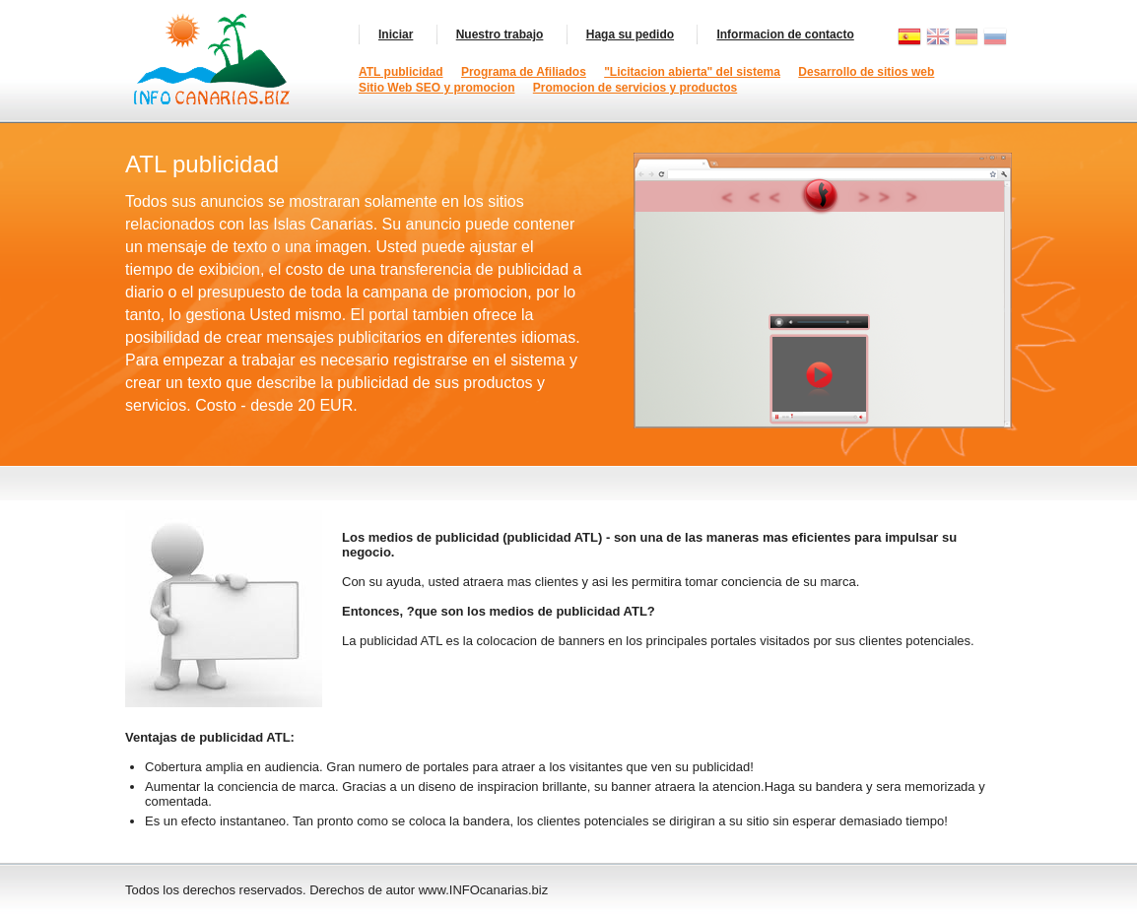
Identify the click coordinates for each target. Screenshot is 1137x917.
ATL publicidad (401, 72)
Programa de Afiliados (523, 72)
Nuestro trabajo (500, 34)
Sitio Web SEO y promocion (436, 88)
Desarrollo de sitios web (866, 72)
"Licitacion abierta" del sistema (692, 72)
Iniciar (395, 34)
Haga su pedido (630, 34)
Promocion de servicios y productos (635, 88)
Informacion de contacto (784, 34)
